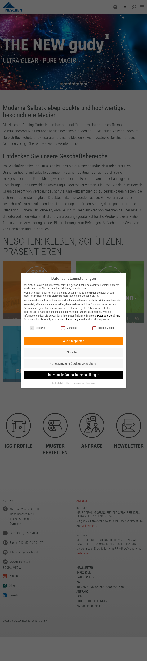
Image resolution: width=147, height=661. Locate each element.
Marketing (69, 327)
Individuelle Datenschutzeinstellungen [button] (73, 375)
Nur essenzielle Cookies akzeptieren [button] (74, 363)
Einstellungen (73, 319)
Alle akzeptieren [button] (73, 341)
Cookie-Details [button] (58, 383)
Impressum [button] (90, 383)
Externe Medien (103, 327)
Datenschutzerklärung (108, 315)
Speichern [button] (73, 352)
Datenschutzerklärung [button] (75, 383)
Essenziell (38, 327)
